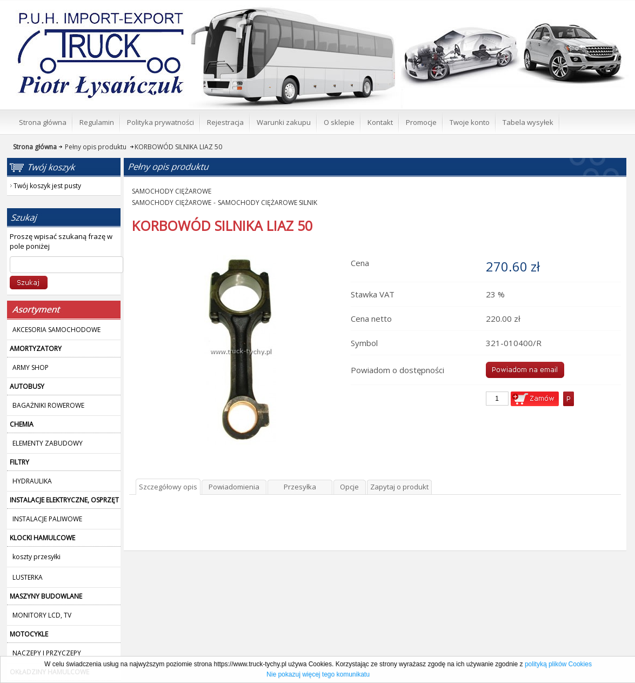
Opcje (349, 487)
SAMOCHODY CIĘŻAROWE (171, 191)
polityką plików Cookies (558, 664)
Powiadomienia (234, 487)
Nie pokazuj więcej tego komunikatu (318, 674)
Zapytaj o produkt (399, 487)
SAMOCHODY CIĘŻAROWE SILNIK (267, 202)
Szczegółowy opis (168, 487)
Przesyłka (300, 487)
